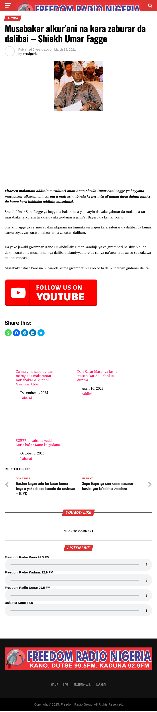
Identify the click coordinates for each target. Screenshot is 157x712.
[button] (8, 332)
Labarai (26, 397)
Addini (87, 393)
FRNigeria (30, 54)
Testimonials (82, 685)
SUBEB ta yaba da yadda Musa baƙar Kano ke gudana (39, 428)
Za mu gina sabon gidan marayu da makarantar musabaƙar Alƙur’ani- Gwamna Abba (39, 363)
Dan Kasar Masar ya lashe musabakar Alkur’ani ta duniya (100, 361)
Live (65, 685)
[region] (78, 150)
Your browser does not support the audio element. (78, 566)
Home (54, 685)
